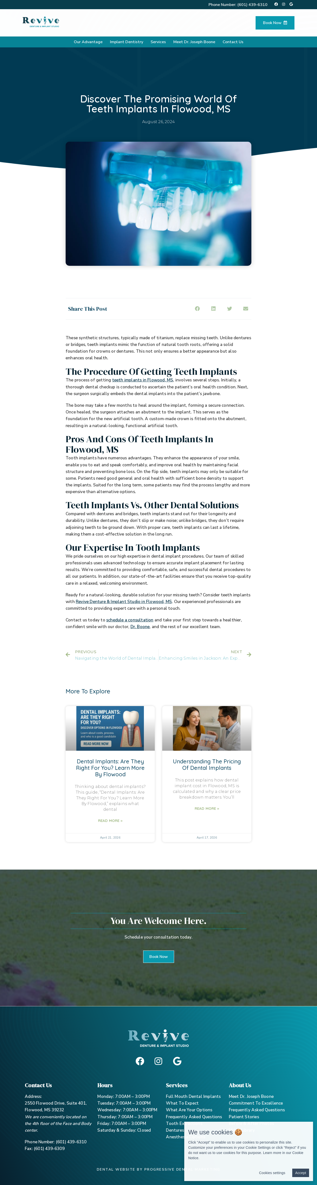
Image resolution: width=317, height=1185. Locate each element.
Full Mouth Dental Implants (193, 1096)
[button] (158, 956)
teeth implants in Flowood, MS (142, 380)
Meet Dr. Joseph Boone (194, 42)
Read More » (110, 820)
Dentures (175, 1130)
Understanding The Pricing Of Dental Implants (207, 764)
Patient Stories (244, 1117)
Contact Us (233, 42)
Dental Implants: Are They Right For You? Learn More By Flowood (110, 768)
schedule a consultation (130, 620)
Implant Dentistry (126, 42)
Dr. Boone (140, 627)
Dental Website (116, 1169)
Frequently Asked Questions (194, 1117)
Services (158, 42)
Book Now (275, 23)
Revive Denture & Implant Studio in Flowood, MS (124, 602)
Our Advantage (88, 42)
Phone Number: (238, 4)
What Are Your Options (189, 1110)
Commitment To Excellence (256, 1103)
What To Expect (182, 1103)
